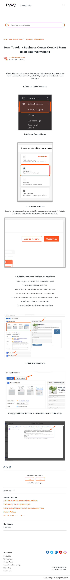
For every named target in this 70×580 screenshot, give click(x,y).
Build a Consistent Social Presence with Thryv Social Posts (23, 508)
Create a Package (9, 512)
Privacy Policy (8, 562)
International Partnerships (12, 565)
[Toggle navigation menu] (63, 5)
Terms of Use (7, 559)
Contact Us (7, 556)
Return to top (9, 490)
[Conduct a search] (35, 25)
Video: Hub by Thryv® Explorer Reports (16, 504)
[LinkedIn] (10, 467)
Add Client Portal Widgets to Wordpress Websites (20, 500)
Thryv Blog (7, 568)
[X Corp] (7, 467)
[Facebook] (4, 467)
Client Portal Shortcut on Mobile (14, 516)
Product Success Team (17, 57)
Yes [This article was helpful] (30, 479)
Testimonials (7, 571)
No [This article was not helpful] (40, 479)
